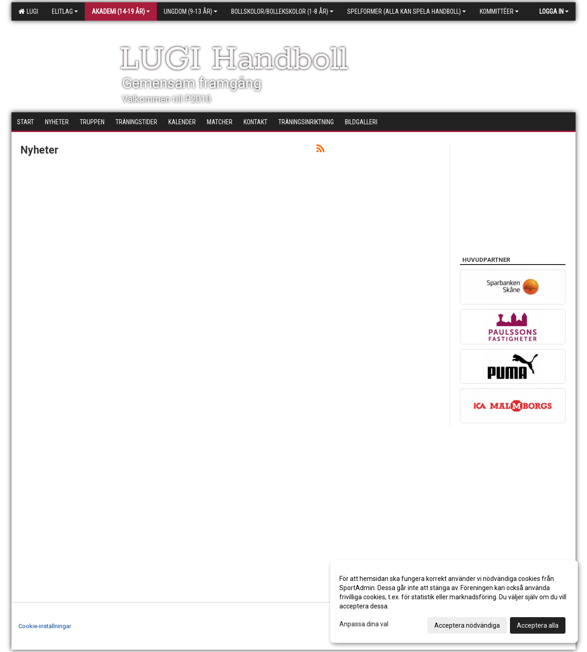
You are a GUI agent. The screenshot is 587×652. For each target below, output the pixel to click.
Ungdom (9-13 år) (190, 11)
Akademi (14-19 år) (121, 11)
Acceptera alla (538, 625)
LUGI (28, 11)
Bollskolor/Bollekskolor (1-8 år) (282, 11)
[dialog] (454, 601)
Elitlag (65, 11)
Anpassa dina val (363, 624)
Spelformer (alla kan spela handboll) (406, 11)
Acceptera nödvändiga (467, 625)
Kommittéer (499, 11)
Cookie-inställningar (44, 626)
